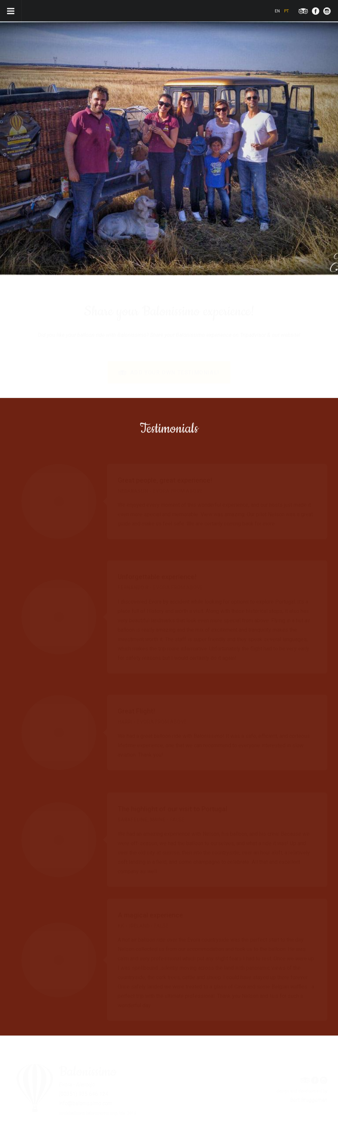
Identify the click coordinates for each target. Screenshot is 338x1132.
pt (286, 11)
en (277, 11)
